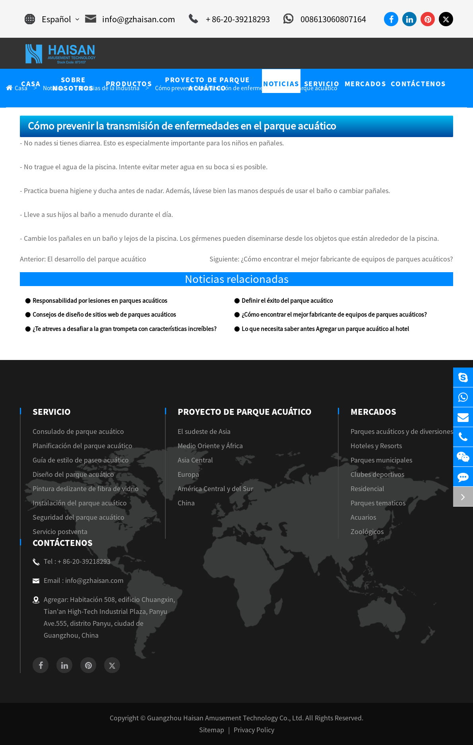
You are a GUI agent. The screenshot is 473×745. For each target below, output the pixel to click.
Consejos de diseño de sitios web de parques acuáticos (104, 314)
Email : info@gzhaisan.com (78, 580)
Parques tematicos (378, 503)
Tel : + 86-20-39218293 (71, 561)
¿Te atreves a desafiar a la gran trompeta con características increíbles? (125, 329)
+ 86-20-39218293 (229, 19)
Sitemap (211, 730)
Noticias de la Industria (109, 88)
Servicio (51, 412)
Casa (21, 88)
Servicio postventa (60, 531)
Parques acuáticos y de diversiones (402, 431)
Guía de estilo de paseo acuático (81, 460)
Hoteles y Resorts (376, 446)
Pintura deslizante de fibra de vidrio (86, 489)
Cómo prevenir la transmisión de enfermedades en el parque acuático (246, 88)
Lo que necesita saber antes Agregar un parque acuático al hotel (325, 329)
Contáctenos (62, 543)
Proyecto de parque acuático (245, 412)
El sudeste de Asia (206, 431)
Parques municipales (381, 460)
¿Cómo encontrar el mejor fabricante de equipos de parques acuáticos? (347, 259)
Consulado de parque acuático (78, 431)
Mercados (373, 412)
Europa (190, 474)
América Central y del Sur (217, 489)
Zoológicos (367, 531)
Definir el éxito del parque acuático (287, 301)
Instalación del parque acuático (80, 503)
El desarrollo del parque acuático (96, 259)
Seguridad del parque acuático (78, 517)
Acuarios (363, 517)
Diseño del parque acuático (73, 474)
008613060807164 (324, 19)
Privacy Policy (254, 730)
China (188, 503)
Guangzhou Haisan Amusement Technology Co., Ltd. (225, 718)
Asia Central (197, 460)
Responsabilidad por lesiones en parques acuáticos (100, 301)
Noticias (53, 88)
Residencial (367, 489)
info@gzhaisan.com (130, 19)
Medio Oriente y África (212, 446)
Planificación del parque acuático (82, 446)
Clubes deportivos (377, 474)
